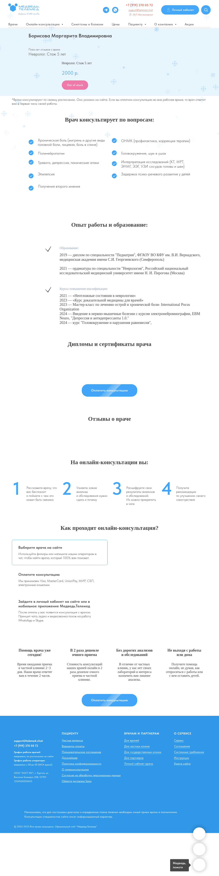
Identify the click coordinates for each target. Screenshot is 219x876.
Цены (116, 24)
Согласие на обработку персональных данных (91, 775)
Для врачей (131, 740)
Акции (189, 24)
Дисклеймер (70, 757)
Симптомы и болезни (87, 24)
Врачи (13, 24)
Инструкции (181, 757)
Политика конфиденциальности (81, 763)
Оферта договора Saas (77, 781)
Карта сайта (182, 763)
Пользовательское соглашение (81, 752)
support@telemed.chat (141, 10)
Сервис (179, 740)
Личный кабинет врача (138, 763)
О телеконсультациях (75, 769)
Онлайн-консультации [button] (43, 24)
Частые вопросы (72, 740)
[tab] (59, 552)
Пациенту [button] (136, 24)
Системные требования (189, 752)
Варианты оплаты (73, 746)
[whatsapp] (115, 10)
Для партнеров (134, 757)
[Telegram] (106, 10)
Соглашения (182, 746)
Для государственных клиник (142, 752)
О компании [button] (164, 24)
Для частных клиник (137, 746)
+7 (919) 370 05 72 (139, 5)
